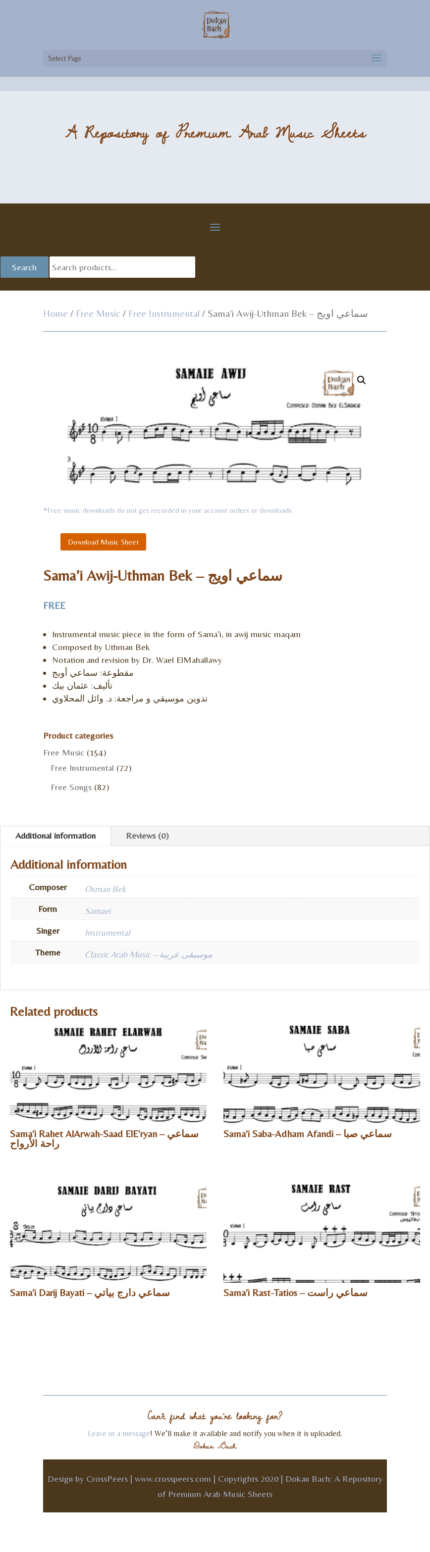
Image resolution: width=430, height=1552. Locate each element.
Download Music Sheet (103, 542)
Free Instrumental (164, 313)
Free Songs (71, 787)
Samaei (97, 910)
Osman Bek (105, 889)
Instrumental (107, 932)
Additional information (55, 835)
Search (24, 267)
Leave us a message (119, 1433)
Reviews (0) (147, 835)
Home (55, 313)
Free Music (98, 313)
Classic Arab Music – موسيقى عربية (149, 954)
